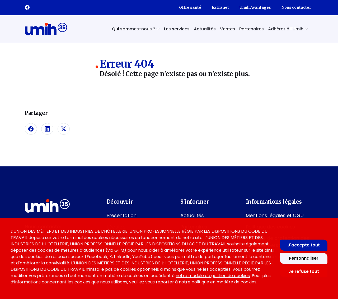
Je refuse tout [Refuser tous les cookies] (303, 271)
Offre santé (190, 7)
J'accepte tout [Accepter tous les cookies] (304, 245)
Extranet (220, 7)
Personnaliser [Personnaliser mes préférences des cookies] (303, 258)
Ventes (227, 29)
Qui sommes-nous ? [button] (136, 29)
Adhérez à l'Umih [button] (288, 29)
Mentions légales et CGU (275, 215)
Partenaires (251, 29)
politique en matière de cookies (223, 282)
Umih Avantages (255, 7)
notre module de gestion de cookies (213, 276)
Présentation (122, 215)
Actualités (205, 29)
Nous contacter (296, 7)
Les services (177, 29)
